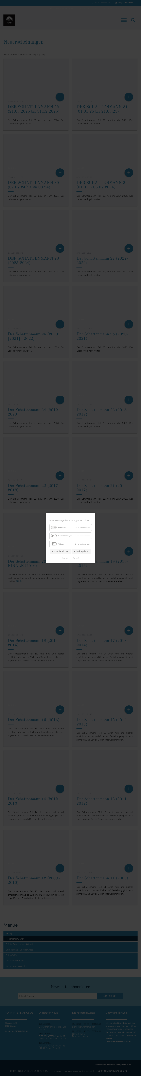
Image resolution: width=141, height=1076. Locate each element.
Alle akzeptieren (81, 551)
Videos (61, 544)
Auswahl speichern (60, 551)
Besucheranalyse (65, 536)
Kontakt (76, 558)
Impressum (66, 558)
